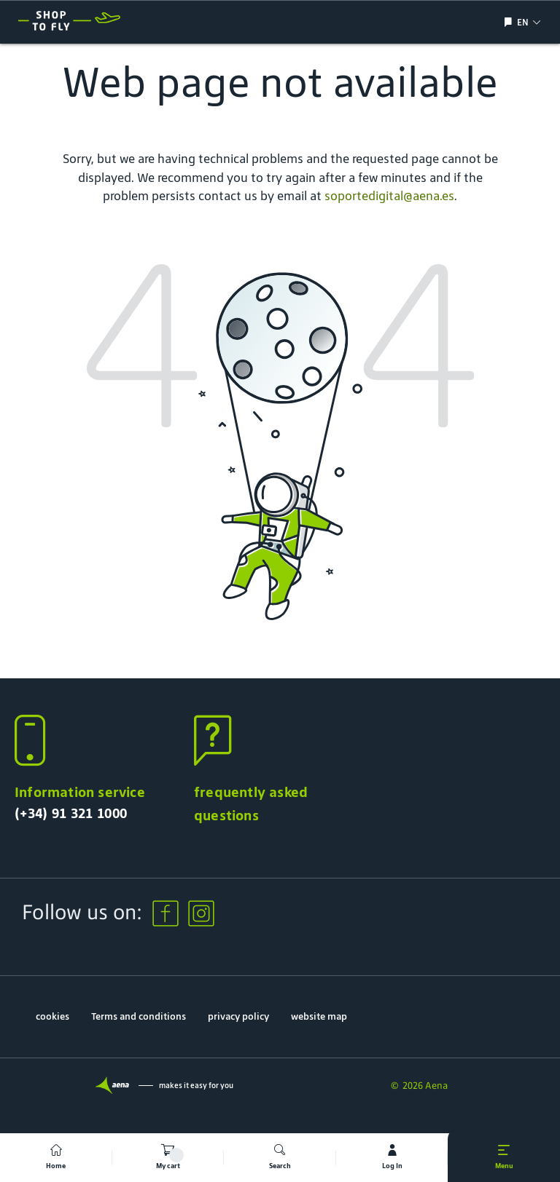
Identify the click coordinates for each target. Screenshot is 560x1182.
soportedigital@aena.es (389, 196)
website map (319, 1016)
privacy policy (238, 1016)
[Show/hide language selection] (510, 22)
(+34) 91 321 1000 (71, 813)
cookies (52, 1016)
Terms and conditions (138, 1016)
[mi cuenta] (392, 1157)
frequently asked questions (251, 803)
